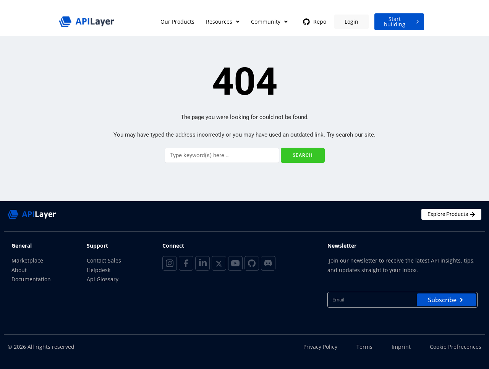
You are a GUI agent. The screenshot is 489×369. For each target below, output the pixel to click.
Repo (313, 22)
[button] (222, 21)
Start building (402, 21)
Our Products (177, 21)
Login (351, 21)
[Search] (222, 155)
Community (269, 21)
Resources (223, 21)
